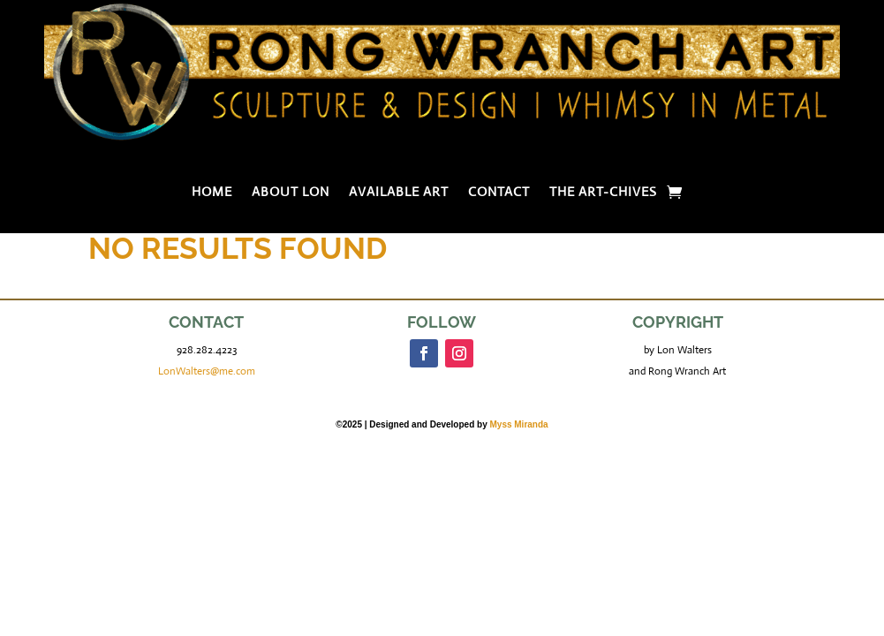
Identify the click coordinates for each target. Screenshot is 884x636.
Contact (499, 193)
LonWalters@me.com (206, 371)
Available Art (399, 193)
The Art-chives (603, 193)
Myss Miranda (518, 424)
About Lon (290, 193)
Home (212, 193)
